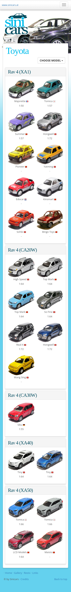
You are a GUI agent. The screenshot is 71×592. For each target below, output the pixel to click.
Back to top (60, 579)
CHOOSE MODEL (51, 60)
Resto (27, 573)
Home (8, 573)
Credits (25, 579)
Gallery (18, 573)
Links (35, 573)
